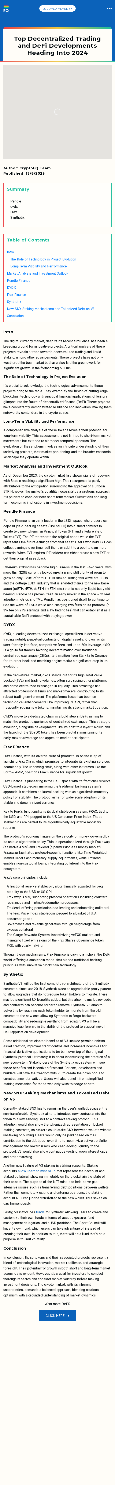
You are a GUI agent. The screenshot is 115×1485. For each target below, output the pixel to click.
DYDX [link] (11, 288)
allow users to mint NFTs (37, 1171)
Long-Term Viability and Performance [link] (38, 266)
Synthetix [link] (14, 302)
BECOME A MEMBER (57, 8)
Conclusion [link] (15, 316)
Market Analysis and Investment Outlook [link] (37, 273)
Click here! (57, 1316)
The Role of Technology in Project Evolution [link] (43, 259)
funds (40, 1212)
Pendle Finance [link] (18, 281)
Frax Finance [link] (16, 295)
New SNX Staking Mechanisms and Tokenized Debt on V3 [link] (51, 309)
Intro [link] (10, 252)
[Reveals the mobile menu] (8, 1326)
